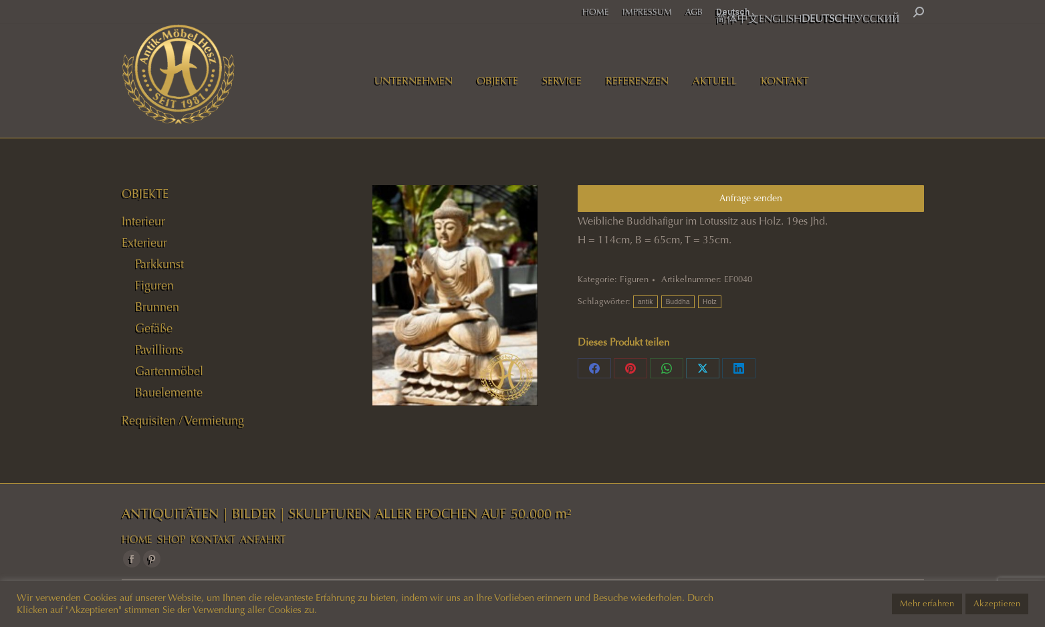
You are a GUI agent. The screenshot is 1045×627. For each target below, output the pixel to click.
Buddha (678, 301)
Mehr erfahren (927, 603)
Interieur (143, 221)
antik (645, 301)
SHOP (171, 539)
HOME (137, 539)
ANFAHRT (262, 539)
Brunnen (157, 306)
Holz (710, 301)
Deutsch (732, 12)
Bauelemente (169, 392)
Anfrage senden (750, 198)
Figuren (634, 279)
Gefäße (153, 328)
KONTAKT (213, 539)
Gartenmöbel (169, 371)
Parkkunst (159, 264)
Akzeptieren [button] (996, 603)
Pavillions (159, 349)
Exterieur (144, 242)
